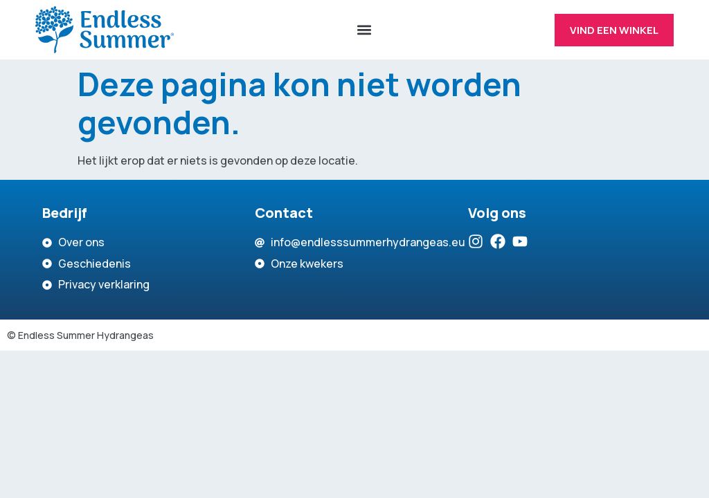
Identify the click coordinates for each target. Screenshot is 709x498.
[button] (364, 29)
